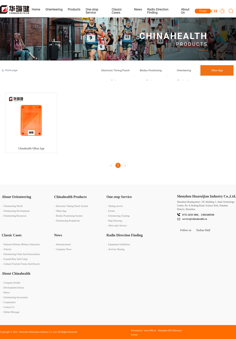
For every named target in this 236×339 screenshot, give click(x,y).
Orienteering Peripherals (184, 75)
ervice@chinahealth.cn (195, 219)
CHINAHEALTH (173, 36)
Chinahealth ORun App (31, 150)
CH (214, 11)
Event (202, 11)
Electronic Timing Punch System (115, 75)
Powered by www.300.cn (143, 330)
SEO (170, 330)
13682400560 (207, 215)
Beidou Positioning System (151, 75)
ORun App (217, 70)
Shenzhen (162, 330)
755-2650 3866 (190, 215)
